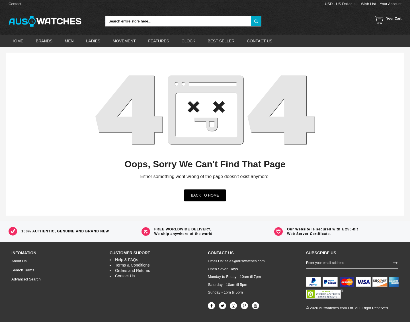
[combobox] (183, 21)
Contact (15, 4)
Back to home (205, 195)
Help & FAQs (126, 259)
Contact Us (125, 276)
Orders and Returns (132, 270)
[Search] (256, 21)
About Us (18, 261)
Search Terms (22, 270)
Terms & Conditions (132, 265)
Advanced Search (26, 279)
